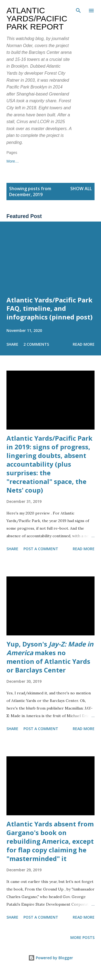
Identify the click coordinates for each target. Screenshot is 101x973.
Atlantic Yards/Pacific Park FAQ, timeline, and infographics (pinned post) (49, 308)
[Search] (78, 9)
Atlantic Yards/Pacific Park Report (36, 18)
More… (37, 161)
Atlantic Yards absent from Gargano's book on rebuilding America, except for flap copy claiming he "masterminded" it (50, 841)
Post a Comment (40, 548)
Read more (84, 344)
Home (11, 161)
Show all (81, 189)
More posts (82, 937)
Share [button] (12, 344)
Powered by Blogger (50, 957)
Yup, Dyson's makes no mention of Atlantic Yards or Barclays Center (49, 656)
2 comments (36, 344)
